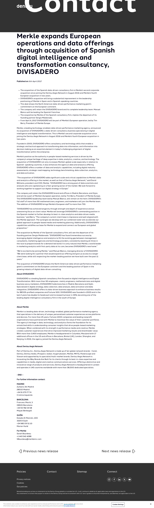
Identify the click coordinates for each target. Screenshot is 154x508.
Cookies (20, 483)
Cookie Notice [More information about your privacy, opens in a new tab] (69, 506)
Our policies (22, 487)
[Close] (150, 504)
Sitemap (82, 472)
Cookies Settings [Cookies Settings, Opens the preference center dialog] (117, 505)
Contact (52, 472)
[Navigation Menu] (132, 6)
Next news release (119, 451)
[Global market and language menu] (40, 6)
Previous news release (38, 451)
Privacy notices (23, 479)
